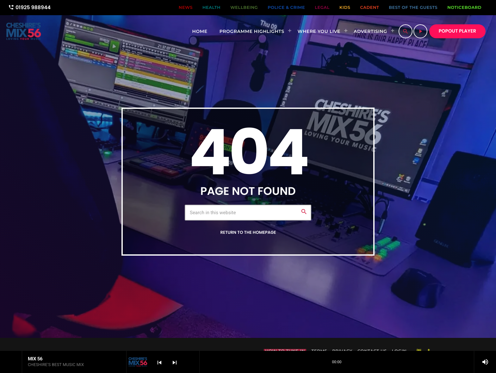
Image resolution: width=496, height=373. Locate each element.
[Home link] (23, 31)
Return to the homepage (248, 232)
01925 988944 (29, 7)
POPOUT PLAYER (457, 31)
